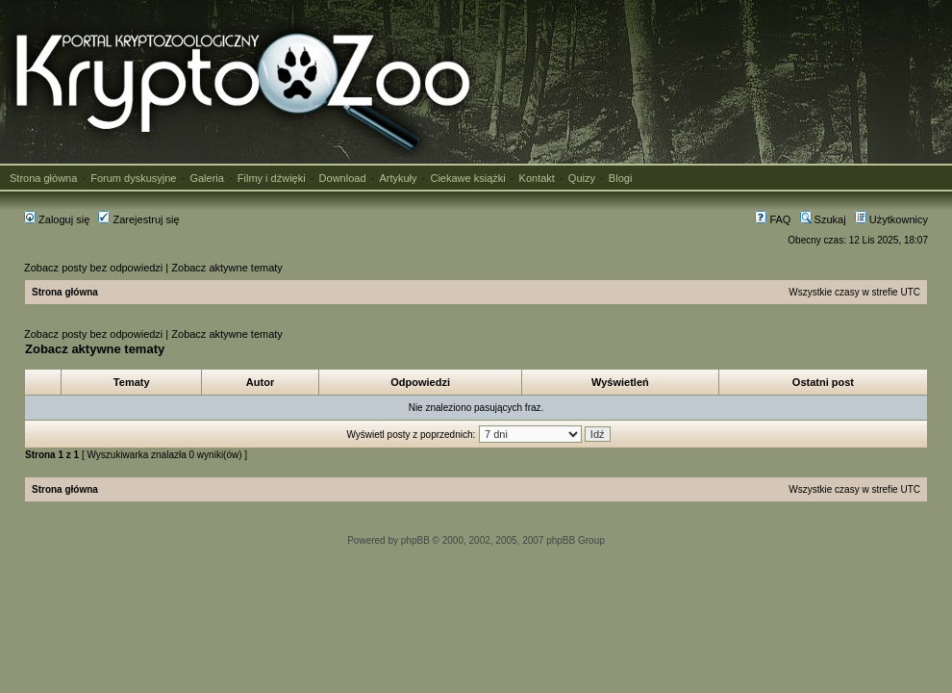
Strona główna (43, 178)
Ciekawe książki (467, 178)
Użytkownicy (891, 219)
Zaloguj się (56, 219)
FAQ (772, 219)
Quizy (581, 178)
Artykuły (397, 178)
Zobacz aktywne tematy (227, 267)
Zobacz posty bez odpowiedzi (93, 267)
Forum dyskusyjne (133, 178)
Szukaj (823, 219)
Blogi (620, 178)
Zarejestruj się (138, 219)
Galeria (206, 178)
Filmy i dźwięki (272, 178)
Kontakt (537, 178)
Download (342, 178)
